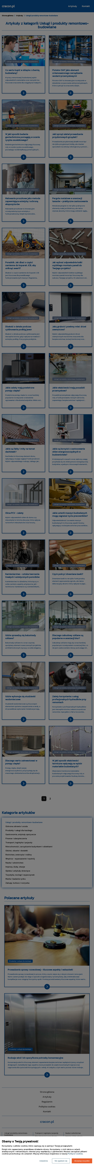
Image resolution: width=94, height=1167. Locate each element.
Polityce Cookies (75, 1153)
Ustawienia (43, 1161)
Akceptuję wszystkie (82, 1161)
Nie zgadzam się (61, 1161)
